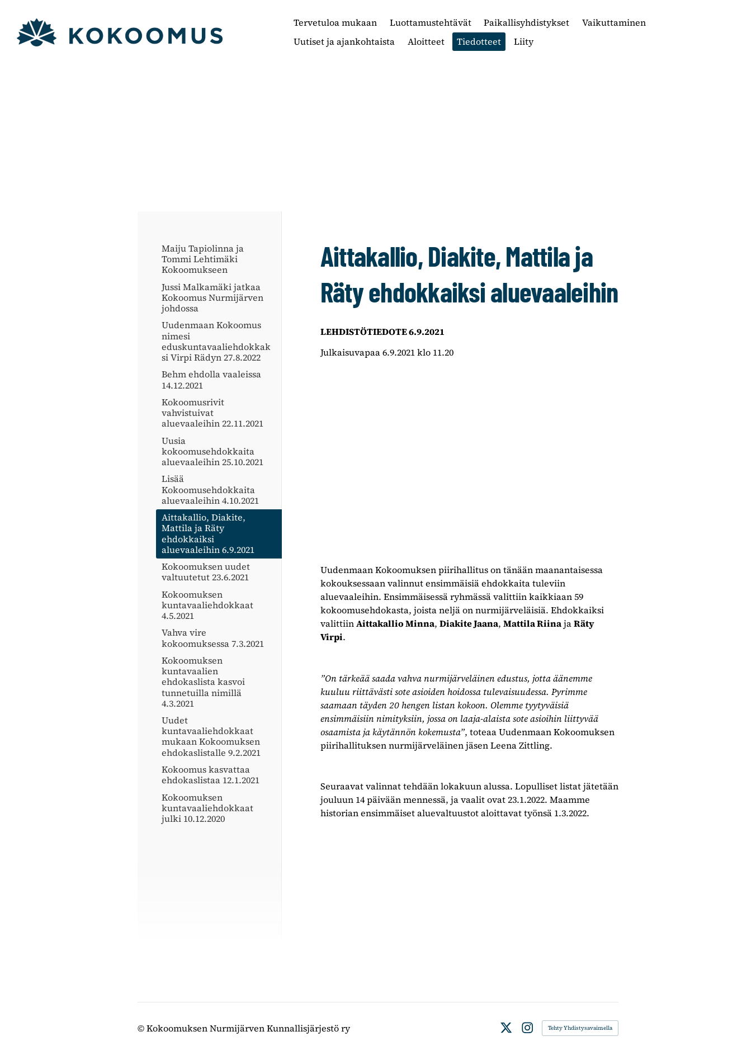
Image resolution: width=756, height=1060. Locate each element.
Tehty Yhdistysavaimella (580, 1027)
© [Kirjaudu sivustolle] (142, 1028)
